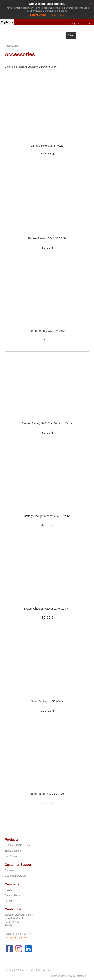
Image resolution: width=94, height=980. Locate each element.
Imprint (8, 901)
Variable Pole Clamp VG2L (47, 145)
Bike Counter (11, 856)
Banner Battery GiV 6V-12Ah (47, 793)
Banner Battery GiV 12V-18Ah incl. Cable (47, 423)
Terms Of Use (58, 976)
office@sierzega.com (16, 937)
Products (11, 839)
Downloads (10, 870)
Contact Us (13, 909)
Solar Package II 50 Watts (47, 701)
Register (75, 23)
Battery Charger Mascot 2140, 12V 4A (47, 608)
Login (88, 23)
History (8, 889)
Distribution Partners (15, 875)
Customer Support (18, 864)
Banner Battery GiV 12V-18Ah (47, 330)
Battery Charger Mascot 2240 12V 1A (47, 516)
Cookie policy (57, 15)
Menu (71, 35)
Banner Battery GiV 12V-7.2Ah (47, 238)
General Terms (12, 895)
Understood (38, 15)
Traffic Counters (13, 850)
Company (12, 884)
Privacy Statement (76, 976)
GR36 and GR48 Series (17, 845)
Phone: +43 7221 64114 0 (18, 934)
